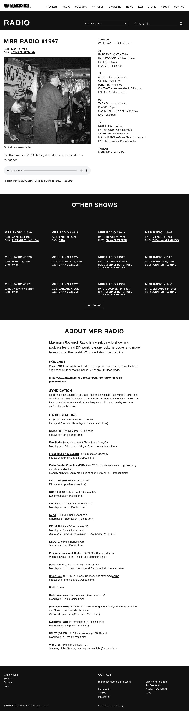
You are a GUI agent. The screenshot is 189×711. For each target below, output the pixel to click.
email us (122, 398)
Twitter (102, 693)
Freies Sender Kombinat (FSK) (67, 465)
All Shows (94, 305)
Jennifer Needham (23, 52)
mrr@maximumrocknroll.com (114, 681)
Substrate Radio (58, 621)
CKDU (53, 431)
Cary (62, 240)
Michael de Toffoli (118, 264)
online (115, 576)
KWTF (52, 503)
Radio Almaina (57, 564)
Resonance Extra (59, 606)
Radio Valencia (58, 595)
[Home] (17, 6)
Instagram (104, 696)
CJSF (52, 419)
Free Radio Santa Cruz (62, 442)
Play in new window (23, 180)
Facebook (103, 689)
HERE (59, 366)
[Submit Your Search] (181, 24)
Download (40, 180)
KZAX (52, 514)
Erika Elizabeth (116, 240)
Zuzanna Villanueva (25, 240)
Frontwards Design (116, 706)
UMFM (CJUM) (58, 633)
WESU (53, 644)
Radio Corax (56, 587)
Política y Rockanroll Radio (65, 553)
